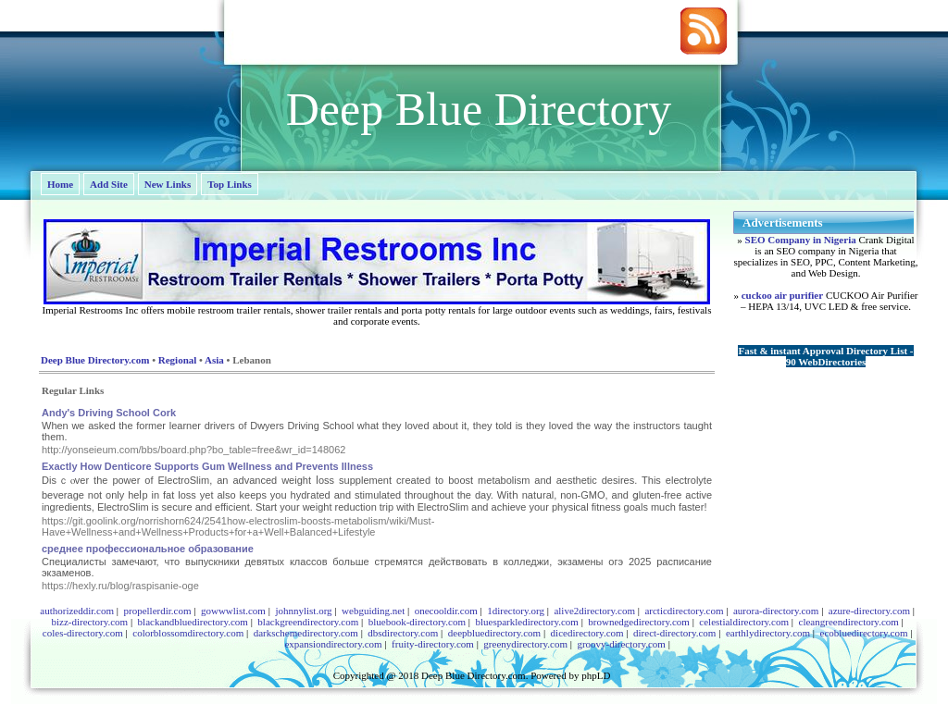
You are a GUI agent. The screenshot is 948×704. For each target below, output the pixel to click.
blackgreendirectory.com (307, 621)
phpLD (595, 675)
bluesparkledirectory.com (526, 621)
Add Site (109, 184)
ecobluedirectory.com (864, 632)
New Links (167, 184)
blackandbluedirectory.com (193, 621)
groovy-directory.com (621, 643)
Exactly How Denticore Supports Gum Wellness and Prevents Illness (207, 466)
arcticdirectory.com (683, 610)
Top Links (229, 184)
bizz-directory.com (89, 621)
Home (60, 184)
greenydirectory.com (525, 643)
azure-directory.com (869, 610)
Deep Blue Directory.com (95, 359)
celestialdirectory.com (744, 621)
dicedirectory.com (587, 632)
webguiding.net (373, 610)
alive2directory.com (594, 610)
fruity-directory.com (433, 643)
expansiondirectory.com (332, 643)
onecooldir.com (446, 610)
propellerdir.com (157, 610)
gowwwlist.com (233, 610)
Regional (177, 359)
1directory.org (515, 610)
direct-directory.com (674, 632)
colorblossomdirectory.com (187, 632)
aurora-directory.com (775, 610)
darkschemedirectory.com (306, 632)
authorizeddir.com (77, 610)
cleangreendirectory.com (849, 621)
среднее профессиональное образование (148, 548)
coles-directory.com (83, 632)
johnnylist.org (303, 610)
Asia (214, 359)
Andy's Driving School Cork (109, 412)
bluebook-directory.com (417, 621)
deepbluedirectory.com (494, 632)
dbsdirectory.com (403, 632)
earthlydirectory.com (768, 632)
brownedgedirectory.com (639, 621)
